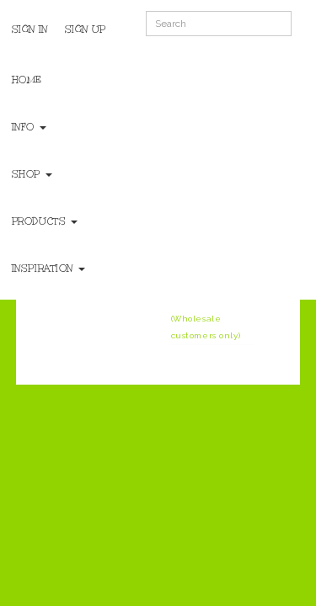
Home (27, 80)
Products (45, 221)
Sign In (30, 29)
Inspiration (48, 268)
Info (29, 127)
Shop (32, 174)
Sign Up (85, 29)
